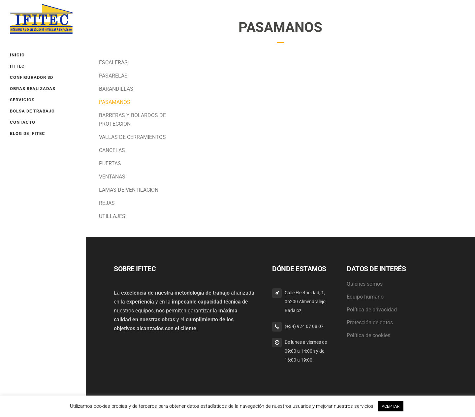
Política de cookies (368, 335)
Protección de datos (370, 322)
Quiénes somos (365, 284)
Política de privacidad (372, 309)
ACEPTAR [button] (390, 406)
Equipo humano (365, 297)
